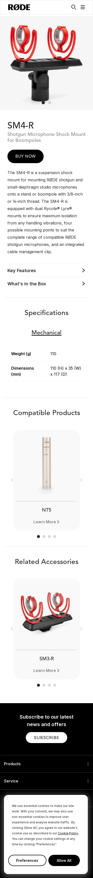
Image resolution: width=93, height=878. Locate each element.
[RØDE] (19, 7)
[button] (83, 7)
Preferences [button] (27, 860)
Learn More (44, 521)
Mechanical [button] (46, 333)
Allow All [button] (64, 860)
